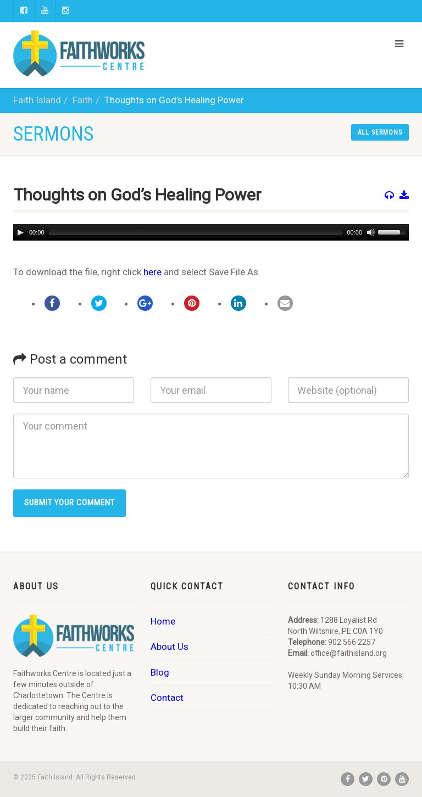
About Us (169, 646)
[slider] (196, 232)
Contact (167, 697)
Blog (160, 672)
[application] (211, 232)
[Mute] (369, 232)
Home (163, 621)
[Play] (20, 232)
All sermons (380, 132)
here (152, 271)
